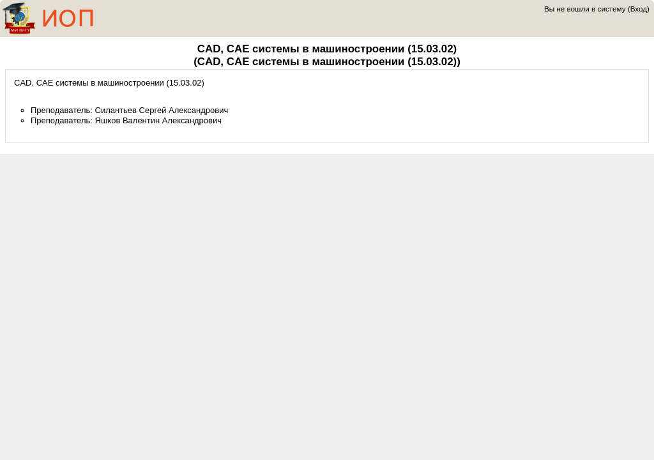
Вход (638, 8)
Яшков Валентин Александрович (158, 120)
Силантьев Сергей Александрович (162, 110)
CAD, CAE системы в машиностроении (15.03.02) (327, 49)
